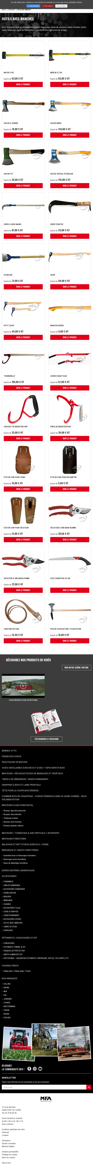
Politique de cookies (9, 1154)
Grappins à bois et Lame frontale (21, 785)
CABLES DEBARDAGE (12, 885)
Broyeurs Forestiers (14, 838)
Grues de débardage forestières (16, 863)
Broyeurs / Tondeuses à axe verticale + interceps (30, 833)
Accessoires (9, 876)
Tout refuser (48, 6)
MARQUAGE (8, 900)
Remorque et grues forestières (20, 850)
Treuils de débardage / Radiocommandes (25, 779)
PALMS (6, 1014)
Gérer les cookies (8, 1157)
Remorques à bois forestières (15, 859)
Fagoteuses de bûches (14, 762)
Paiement (5, 1132)
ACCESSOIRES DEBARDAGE (14, 889)
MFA (5, 991)
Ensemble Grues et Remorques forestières (20, 855)
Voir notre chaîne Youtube (76, 667)
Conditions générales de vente (13, 1129)
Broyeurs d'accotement (12, 814)
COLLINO (7, 984)
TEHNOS (7, 1003)
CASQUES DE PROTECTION (14, 951)
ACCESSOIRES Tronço (12, 908)
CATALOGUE (8, 930)
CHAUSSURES (9, 943)
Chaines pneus (10, 965)
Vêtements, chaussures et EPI (19, 937)
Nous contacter (8, 1124)
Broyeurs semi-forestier (13, 822)
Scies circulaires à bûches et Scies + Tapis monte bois (33, 767)
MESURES (7, 896)
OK (89, 1087)
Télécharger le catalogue (47, 739)
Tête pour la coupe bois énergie (20, 790)
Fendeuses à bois (11, 756)
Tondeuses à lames (11, 818)
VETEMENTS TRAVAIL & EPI (14, 947)
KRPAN (6, 987)
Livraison (5, 1135)
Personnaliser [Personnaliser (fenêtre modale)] (61, 6)
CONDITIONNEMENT (11, 915)
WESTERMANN (9, 1006)
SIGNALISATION (10, 893)
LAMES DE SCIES (10, 926)
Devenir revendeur (9, 1143)
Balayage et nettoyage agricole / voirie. (25, 844)
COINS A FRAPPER (11, 911)
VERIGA (6, 1010)
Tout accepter (33, 6)
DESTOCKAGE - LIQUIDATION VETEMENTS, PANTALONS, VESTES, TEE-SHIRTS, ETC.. (36, 958)
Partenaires (6, 1140)
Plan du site (6, 1163)
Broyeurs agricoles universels (15, 810)
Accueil (4, 10)
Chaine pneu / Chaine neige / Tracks (17, 971)
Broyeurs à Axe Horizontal (17, 805)
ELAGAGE (7, 904)
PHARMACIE (8, 881)
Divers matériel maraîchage (18, 870)
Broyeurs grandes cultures (13, 825)
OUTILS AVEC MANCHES (13, 923)
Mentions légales (8, 1146)
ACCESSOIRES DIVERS (12, 919)
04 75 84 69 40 (11, 1113)
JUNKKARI (8, 999)
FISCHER (7, 1018)
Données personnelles (10, 1152)
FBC (5, 995)
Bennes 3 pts (9, 750)
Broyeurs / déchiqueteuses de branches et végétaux (32, 773)
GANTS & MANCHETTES (13, 954)
